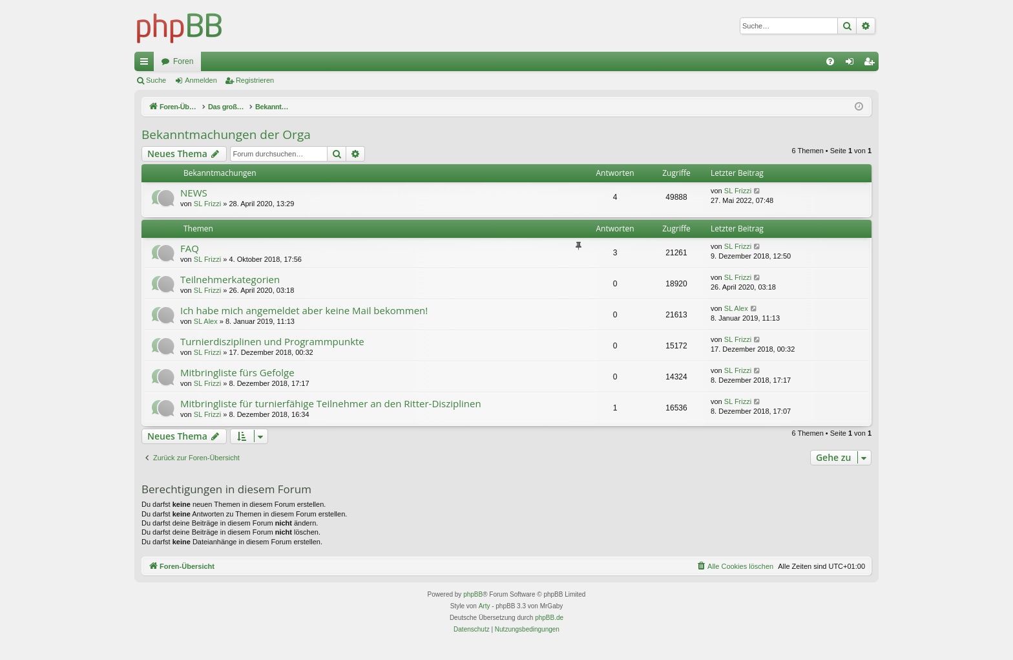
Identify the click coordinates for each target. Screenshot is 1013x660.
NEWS (193, 192)
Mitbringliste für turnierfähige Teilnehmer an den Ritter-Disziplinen (330, 403)
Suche (156, 80)
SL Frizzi (207, 204)
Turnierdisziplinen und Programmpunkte (272, 341)
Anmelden (201, 80)
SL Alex (206, 321)
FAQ (189, 248)
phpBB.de (549, 617)
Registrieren (255, 80)
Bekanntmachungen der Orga (226, 134)
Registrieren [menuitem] (872, 64)
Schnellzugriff (147, 64)
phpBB (473, 594)
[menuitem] (830, 61)
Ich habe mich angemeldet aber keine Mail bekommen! (304, 310)
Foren (183, 61)
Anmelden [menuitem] (852, 64)
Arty (484, 606)
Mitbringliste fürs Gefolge (237, 372)
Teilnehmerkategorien (230, 279)
